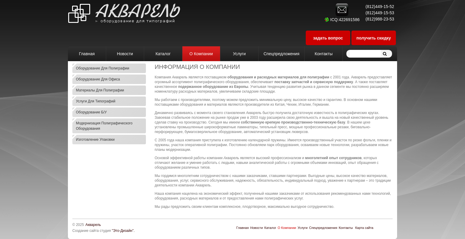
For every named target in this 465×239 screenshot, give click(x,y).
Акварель (93, 225)
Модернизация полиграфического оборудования (104, 126)
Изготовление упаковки (95, 139)
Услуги (302, 227)
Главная (242, 227)
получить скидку (373, 38)
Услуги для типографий (95, 101)
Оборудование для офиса (98, 79)
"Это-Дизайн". (123, 231)
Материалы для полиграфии (100, 90)
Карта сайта (364, 227)
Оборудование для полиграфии (102, 68)
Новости (256, 227)
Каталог (270, 227)
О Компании (287, 227)
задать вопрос (328, 38)
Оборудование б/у (91, 112)
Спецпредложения (323, 227)
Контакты (346, 227)
